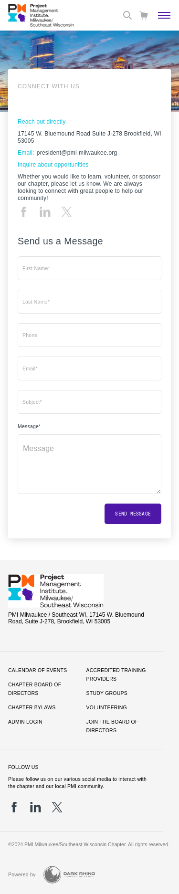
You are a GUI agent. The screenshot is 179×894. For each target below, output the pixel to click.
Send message (133, 513)
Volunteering (106, 707)
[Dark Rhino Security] (69, 874)
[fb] (24, 212)
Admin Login (25, 722)
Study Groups (106, 693)
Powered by (22, 874)
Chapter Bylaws (31, 707)
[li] (45, 212)
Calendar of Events (37, 670)
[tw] (67, 212)
